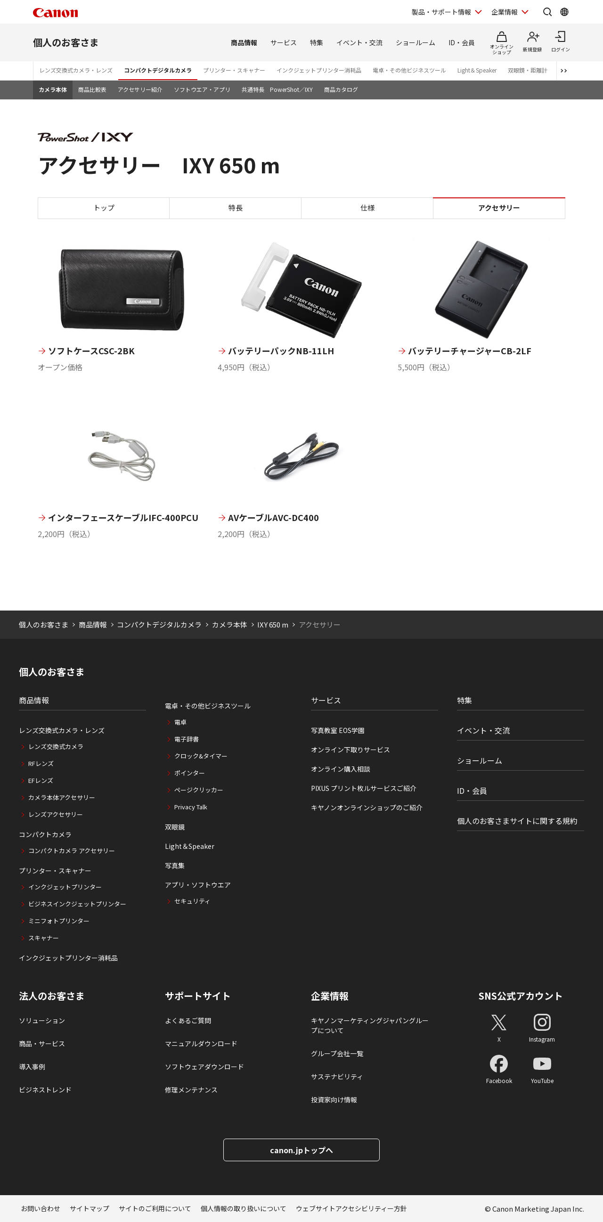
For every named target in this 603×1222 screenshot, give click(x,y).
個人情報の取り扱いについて (243, 1208)
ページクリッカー (198, 789)
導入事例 (32, 1066)
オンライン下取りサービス (350, 749)
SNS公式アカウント (521, 995)
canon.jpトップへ (301, 1150)
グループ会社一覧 (337, 1053)
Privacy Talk (190, 806)
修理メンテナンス (191, 1089)
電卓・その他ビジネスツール (409, 70)
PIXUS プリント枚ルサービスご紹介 (363, 788)
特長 (235, 207)
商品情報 (244, 42)
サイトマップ (89, 1208)
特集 (316, 42)
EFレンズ (40, 780)
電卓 (180, 721)
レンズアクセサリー (55, 814)
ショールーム (415, 42)
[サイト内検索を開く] (547, 11)
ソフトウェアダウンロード (204, 1066)
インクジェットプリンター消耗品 (319, 70)
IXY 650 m (272, 624)
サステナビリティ (337, 1076)
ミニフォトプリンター (59, 920)
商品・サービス (42, 1043)
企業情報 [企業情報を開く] (504, 11)
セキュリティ (192, 900)
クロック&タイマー (201, 755)
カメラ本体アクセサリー (61, 797)
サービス (283, 42)
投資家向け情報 (334, 1099)
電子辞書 (186, 738)
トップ (103, 207)
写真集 (175, 865)
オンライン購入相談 (340, 769)
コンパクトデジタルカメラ (158, 70)
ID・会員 (461, 42)
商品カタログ (341, 89)
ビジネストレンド (45, 1089)
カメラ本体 (53, 89)
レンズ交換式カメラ (55, 746)
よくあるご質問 (188, 1020)
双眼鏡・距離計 (527, 70)
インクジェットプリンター (65, 886)
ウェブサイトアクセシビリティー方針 (351, 1208)
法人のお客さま (52, 995)
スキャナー (43, 937)
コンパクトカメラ (45, 834)
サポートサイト (198, 995)
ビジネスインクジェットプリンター (77, 903)
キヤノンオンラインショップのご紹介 (367, 807)
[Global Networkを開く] (564, 11)
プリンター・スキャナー (234, 70)
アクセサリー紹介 (140, 89)
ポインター (189, 772)
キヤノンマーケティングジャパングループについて (370, 1025)
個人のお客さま (66, 42)
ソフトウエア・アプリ (202, 89)
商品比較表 (92, 89)
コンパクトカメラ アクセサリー (71, 850)
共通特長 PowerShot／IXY (277, 89)
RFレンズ (41, 763)
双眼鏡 (175, 826)
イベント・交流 (359, 42)
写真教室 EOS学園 (338, 730)
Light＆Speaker (477, 70)
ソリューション (42, 1020)
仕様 (367, 207)
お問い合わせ (40, 1208)
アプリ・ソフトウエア (198, 884)
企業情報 (330, 995)
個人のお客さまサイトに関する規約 (517, 820)
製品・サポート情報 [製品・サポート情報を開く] (441, 11)
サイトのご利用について (155, 1208)
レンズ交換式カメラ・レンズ (76, 70)
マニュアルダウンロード (201, 1043)
